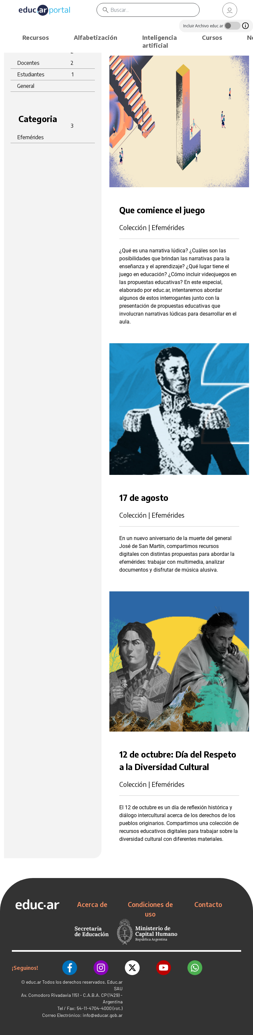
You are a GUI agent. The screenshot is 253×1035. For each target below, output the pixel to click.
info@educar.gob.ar (103, 1015)
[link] (230, 10)
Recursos (35, 37)
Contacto (208, 904)
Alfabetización (95, 37)
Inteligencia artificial (159, 41)
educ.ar (33, 982)
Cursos (212, 37)
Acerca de (92, 904)
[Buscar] (161, 9)
